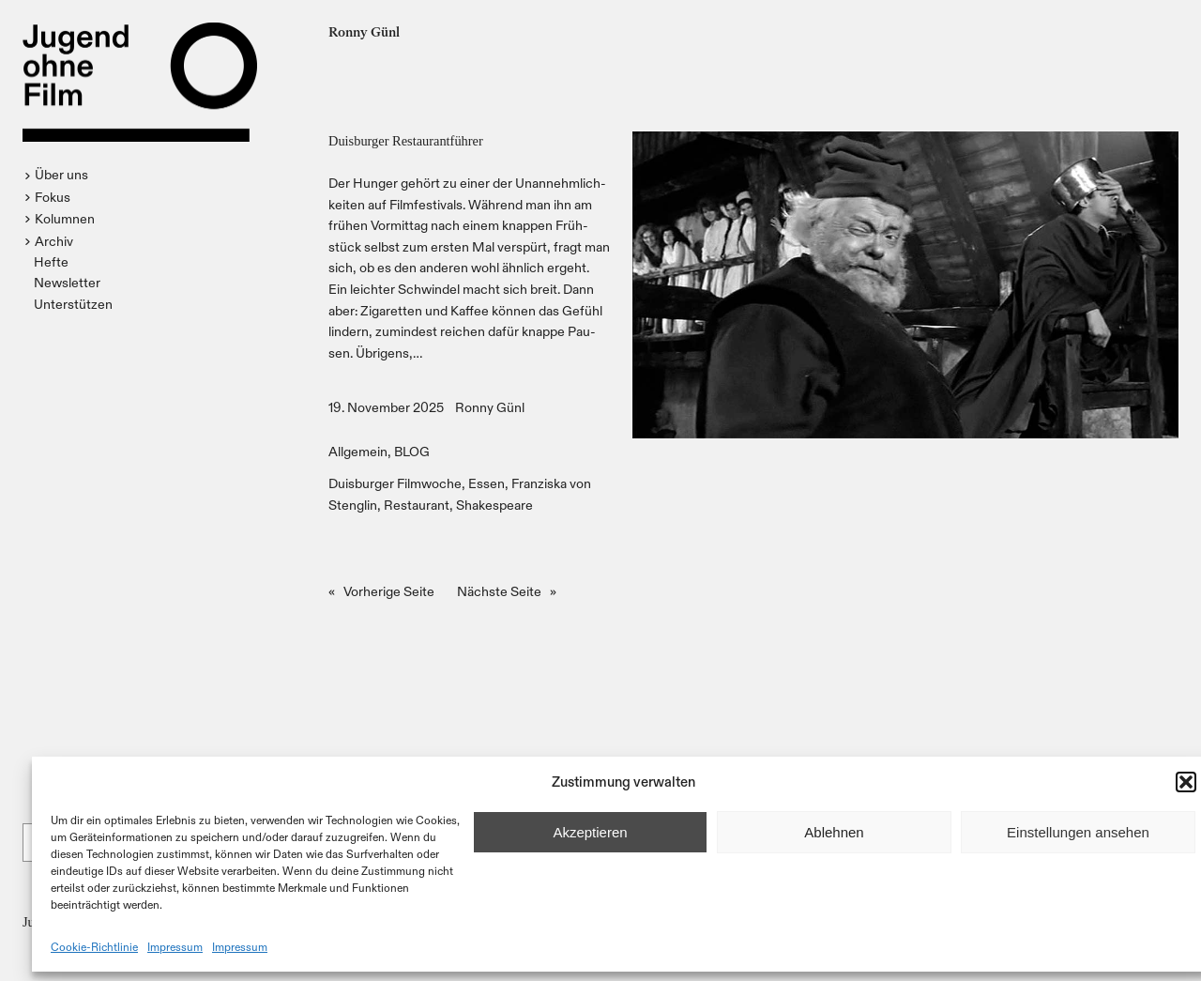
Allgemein (358, 451)
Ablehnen (833, 832)
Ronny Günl (489, 407)
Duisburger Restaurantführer (405, 140)
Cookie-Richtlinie (94, 946)
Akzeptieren (590, 832)
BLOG (412, 451)
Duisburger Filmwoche (395, 483)
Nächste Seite (506, 591)
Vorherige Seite (381, 591)
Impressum (175, 946)
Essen (486, 483)
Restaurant (416, 505)
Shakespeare (494, 505)
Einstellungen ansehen (1078, 832)
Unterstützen (73, 304)
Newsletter (67, 282)
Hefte (51, 261)
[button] (1186, 782)
